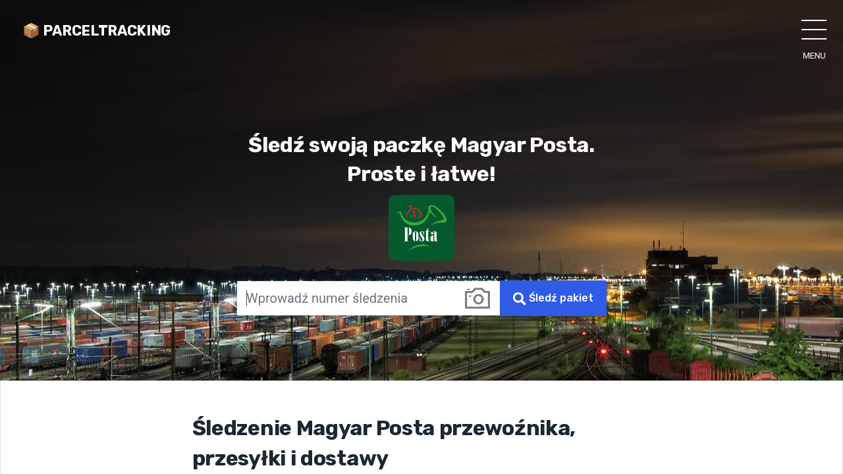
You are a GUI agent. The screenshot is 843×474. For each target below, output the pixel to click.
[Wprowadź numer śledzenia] (345, 298)
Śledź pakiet (553, 298)
